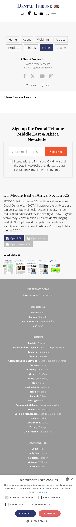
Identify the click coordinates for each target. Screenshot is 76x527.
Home (13, 39)
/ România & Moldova (38, 405)
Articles (60, 39)
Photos (31, 48)
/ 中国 (38, 448)
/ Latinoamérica (38, 321)
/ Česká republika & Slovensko (38, 360)
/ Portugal (38, 400)
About (27, 39)
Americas (38, 307)
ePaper (61, 48)
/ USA (38, 325)
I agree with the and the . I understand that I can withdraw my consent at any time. (40, 166)
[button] (38, 521)
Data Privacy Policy (30, 165)
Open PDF (13, 238)
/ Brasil (38, 312)
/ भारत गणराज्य (38, 453)
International (38, 289)
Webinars (43, 39)
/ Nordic (38, 391)
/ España (38, 418)
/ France (38, 365)
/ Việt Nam (38, 462)
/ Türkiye (38, 427)
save (48, 85)
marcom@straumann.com (38, 67)
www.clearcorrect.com (38, 64)
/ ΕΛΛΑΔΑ (38, 374)
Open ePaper (36, 238)
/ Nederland (38, 387)
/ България (38, 351)
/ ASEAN (38, 466)
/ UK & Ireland (38, 431)
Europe (38, 337)
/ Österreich (38, 343)
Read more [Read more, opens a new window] (41, 491)
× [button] (72, 479)
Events (46, 48)
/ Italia (38, 382)
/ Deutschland (38, 369)
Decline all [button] (50, 513)
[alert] (38, 501)
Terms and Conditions (47, 161)
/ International (38, 295)
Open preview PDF (18, 244)
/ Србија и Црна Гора (38, 413)
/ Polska (38, 396)
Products (14, 48)
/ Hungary (38, 378)
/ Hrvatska (38, 356)
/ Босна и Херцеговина (38, 347)
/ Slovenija (38, 409)
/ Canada (38, 317)
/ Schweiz (38, 422)
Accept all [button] (25, 513)
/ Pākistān (38, 457)
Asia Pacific (38, 443)
